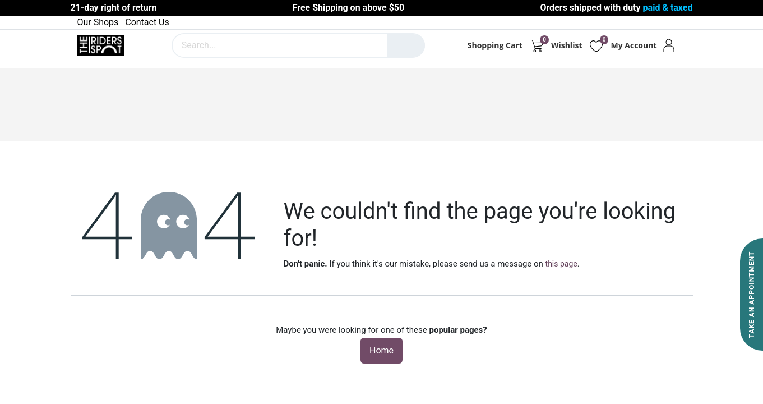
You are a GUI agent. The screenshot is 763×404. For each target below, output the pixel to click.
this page (561, 263)
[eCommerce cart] (536, 45)
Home (381, 350)
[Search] (406, 45)
